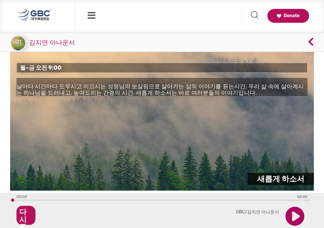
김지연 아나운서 (52, 42)
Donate (288, 15)
